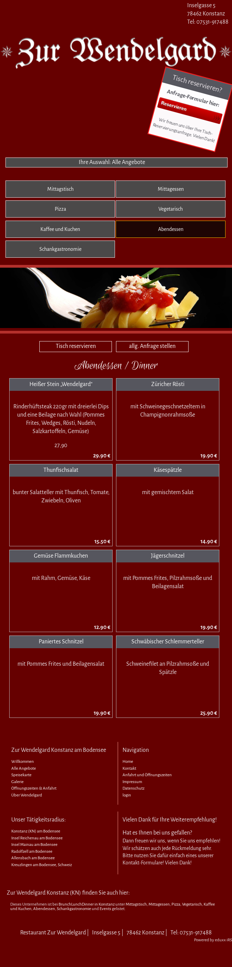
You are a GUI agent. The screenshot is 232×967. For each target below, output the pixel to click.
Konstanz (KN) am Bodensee (35, 831)
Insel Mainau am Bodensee (34, 844)
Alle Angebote (23, 768)
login (127, 795)
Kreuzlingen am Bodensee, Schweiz (41, 865)
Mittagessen (159, 904)
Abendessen (44, 909)
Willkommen (22, 761)
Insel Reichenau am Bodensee (37, 838)
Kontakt (129, 768)
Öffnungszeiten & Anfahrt (33, 788)
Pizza (175, 904)
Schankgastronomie (74, 909)
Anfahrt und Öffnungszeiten (147, 775)
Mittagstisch (136, 904)
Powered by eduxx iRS (213, 940)
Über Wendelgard (26, 795)
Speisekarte (21, 775)
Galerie (17, 782)
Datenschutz (133, 788)
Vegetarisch (192, 904)
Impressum (132, 782)
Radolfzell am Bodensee (31, 851)
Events (105, 909)
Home (128, 761)
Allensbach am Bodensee (33, 858)
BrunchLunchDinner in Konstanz (87, 904)
